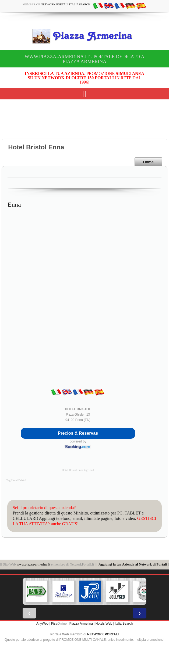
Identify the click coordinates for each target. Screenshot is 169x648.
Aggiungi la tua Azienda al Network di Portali (132, 564)
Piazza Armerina (81, 623)
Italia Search (124, 623)
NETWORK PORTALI (103, 634)
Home (148, 162)
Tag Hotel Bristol (16, 480)
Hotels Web (104, 623)
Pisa (54, 623)
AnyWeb (42, 623)
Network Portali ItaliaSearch (65, 4)
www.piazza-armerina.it (33, 564)
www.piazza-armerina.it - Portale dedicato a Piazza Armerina (84, 59)
